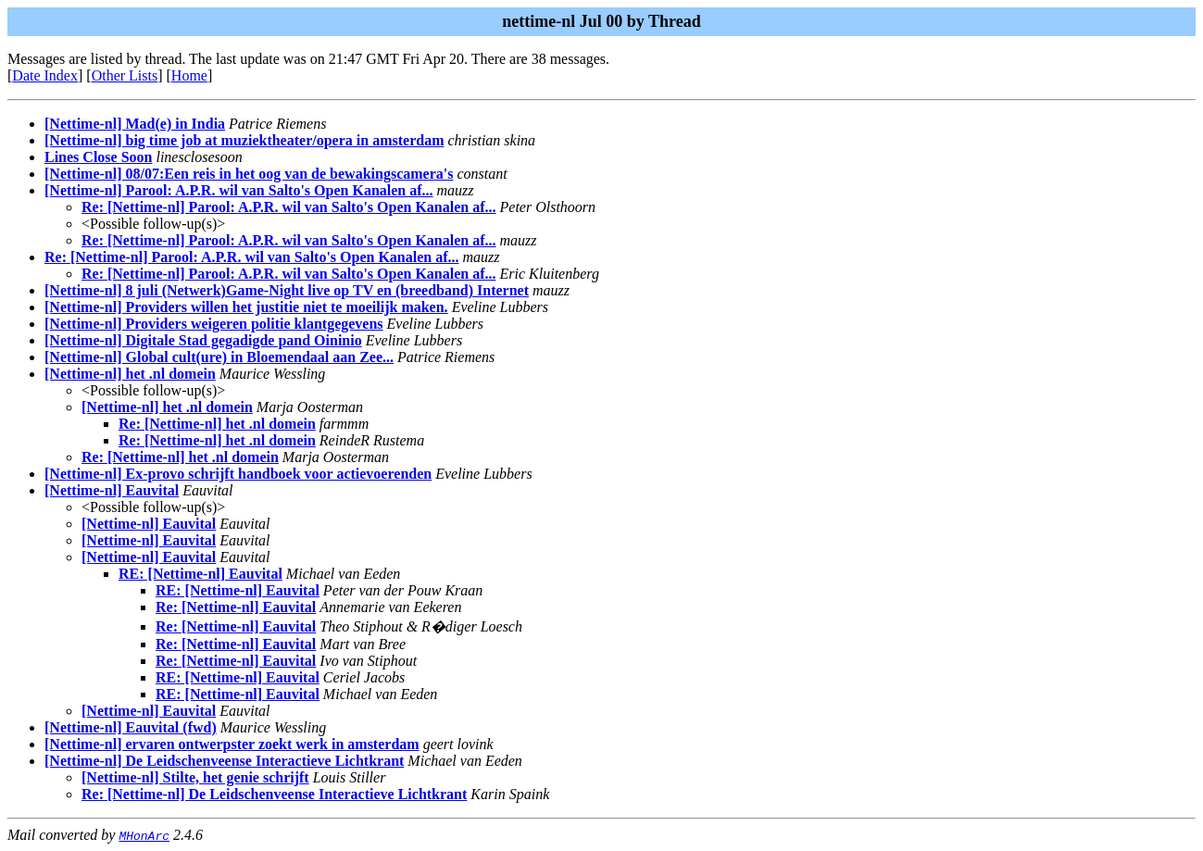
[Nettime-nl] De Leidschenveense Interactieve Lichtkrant (224, 761)
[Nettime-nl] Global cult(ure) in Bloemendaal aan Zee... (219, 357)
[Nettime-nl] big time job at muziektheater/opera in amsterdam (244, 140)
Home (189, 75)
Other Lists (125, 75)
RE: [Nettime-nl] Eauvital (200, 574)
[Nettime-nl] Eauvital (111, 490)
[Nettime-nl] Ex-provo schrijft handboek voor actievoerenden (238, 474)
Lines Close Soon (98, 157)
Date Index (45, 75)
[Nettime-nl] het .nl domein (130, 374)
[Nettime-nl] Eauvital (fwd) (130, 727)
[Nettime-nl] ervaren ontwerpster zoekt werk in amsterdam (232, 744)
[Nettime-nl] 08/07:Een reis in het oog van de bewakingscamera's (248, 173)
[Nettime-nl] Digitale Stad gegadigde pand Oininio (203, 340)
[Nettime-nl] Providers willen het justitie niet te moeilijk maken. (246, 307)
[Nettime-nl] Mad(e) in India (134, 123)
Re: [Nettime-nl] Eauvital (236, 607)
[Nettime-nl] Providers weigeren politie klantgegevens (213, 324)
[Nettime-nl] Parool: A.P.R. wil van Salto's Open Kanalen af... (238, 190)
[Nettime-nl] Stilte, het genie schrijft (195, 777)
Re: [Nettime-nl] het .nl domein (217, 424)
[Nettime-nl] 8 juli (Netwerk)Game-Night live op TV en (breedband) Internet (286, 290)
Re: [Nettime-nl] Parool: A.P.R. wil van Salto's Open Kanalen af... (288, 207)
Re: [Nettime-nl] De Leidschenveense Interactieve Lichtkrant (274, 794)
